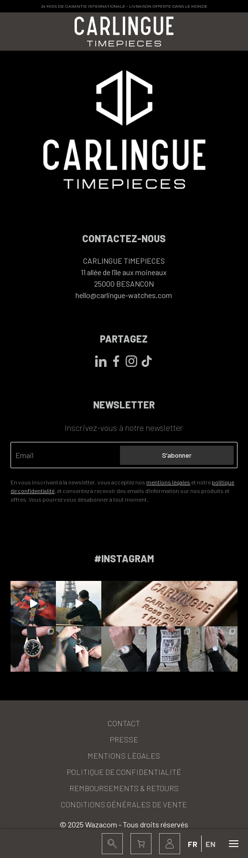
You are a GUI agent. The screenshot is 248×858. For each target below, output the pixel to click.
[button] (112, 843)
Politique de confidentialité (124, 771)
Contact (124, 723)
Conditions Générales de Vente (124, 804)
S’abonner (177, 455)
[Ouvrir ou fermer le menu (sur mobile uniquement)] (233, 843)
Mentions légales (123, 755)
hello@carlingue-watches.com (123, 295)
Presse (124, 739)
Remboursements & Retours (124, 788)
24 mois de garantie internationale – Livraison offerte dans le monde (124, 6)
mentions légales (168, 482)
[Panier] (141, 843)
